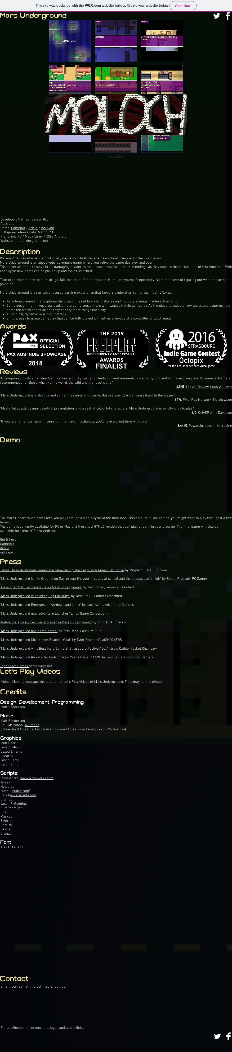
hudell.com (20, 791)
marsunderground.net (31, 241)
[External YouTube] (116, 910)
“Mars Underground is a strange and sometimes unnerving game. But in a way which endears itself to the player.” (87, 395)
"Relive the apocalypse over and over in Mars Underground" (46, 622)
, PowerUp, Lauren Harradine (204, 426)
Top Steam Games (14, 666)
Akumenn (32, 725)
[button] (70, 41)
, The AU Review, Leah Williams (204, 387)
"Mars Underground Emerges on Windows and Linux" (40, 605)
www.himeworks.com (37, 778)
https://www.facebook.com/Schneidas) (96, 729)
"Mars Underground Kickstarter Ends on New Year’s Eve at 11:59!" (50, 657)
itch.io (33, 228)
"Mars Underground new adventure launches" (35, 613)
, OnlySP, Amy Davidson (211, 413)
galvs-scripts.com (22, 795)
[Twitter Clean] (217, 16)
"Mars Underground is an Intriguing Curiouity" (35, 596)
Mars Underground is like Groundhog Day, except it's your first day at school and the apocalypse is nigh (80, 579)
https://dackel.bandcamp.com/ (41, 729)
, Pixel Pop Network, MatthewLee (203, 400)
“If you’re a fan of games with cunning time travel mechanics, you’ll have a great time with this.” (74, 421)
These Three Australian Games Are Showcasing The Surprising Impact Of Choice (62, 570)
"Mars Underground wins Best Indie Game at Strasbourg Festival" (50, 649)
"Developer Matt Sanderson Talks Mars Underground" (41, 587)
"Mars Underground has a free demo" (29, 631)
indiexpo (47, 228)
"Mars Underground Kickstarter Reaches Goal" (35, 640)
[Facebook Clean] (228, 16)
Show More (115, 156)
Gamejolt (18, 228)
